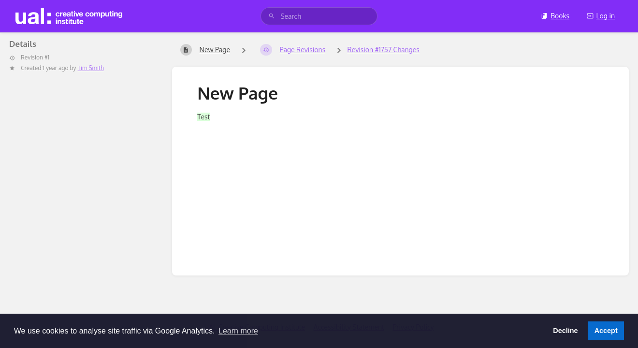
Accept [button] (606, 330)
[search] (319, 16)
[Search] (271, 16)
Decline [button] (565, 330)
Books (555, 16)
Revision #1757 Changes (384, 49)
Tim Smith (91, 68)
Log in (601, 16)
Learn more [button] (238, 331)
